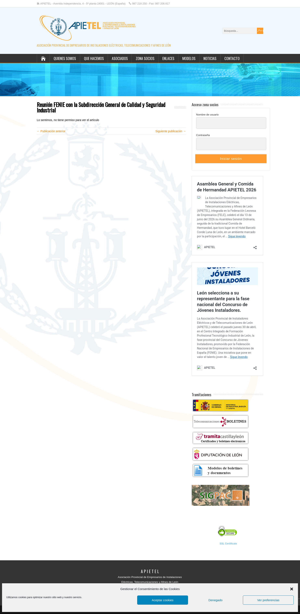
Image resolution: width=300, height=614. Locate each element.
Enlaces (168, 58)
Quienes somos (65, 58)
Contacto (232, 58)
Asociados (120, 58)
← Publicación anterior (51, 131)
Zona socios (145, 58)
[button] (292, 589)
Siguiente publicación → (170, 131)
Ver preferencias (268, 600)
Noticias (209, 58)
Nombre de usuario (207, 114)
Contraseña (203, 135)
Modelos (189, 58)
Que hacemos (94, 58)
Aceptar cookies (163, 600)
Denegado (215, 600)
